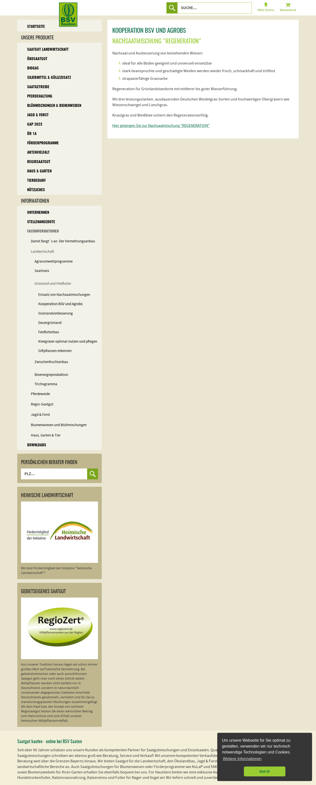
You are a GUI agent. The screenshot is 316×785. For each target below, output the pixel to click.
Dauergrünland (49, 322)
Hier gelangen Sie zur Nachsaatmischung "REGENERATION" (161, 125)
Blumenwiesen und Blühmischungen (59, 425)
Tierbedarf (36, 181)
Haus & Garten (39, 171)
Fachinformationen (43, 231)
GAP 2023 (34, 124)
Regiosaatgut (38, 162)
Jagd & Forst (38, 115)
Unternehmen (38, 213)
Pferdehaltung (39, 96)
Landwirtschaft (42, 251)
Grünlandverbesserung (55, 313)
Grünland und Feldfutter (53, 283)
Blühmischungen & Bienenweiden (54, 106)
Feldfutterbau (48, 332)
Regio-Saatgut (42, 404)
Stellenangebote (41, 222)
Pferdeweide (40, 394)
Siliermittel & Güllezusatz (49, 78)
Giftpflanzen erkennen (55, 351)
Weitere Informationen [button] (242, 759)
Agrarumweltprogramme (54, 261)
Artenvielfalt (38, 152)
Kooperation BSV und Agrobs (60, 304)
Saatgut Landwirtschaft (48, 49)
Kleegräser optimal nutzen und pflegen (67, 341)
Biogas (33, 68)
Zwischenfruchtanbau (51, 362)
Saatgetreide (38, 87)
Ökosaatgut (37, 59)
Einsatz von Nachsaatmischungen (64, 294)
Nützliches (36, 190)
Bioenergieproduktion (51, 374)
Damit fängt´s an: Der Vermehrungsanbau (63, 241)
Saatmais (42, 270)
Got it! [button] (264, 771)
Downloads (36, 445)
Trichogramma (46, 384)
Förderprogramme (43, 143)
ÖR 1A (32, 134)
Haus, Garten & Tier (45, 435)
